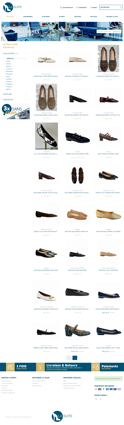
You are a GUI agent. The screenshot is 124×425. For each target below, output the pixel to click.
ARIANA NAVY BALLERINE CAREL (77, 162)
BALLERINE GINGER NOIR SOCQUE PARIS (77, 201)
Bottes (8, 61)
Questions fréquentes (8, 393)
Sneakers (9, 81)
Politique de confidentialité (72, 385)
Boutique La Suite (112, 16)
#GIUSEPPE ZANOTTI (46, 315)
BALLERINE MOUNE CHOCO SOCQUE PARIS (46, 201)
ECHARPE (62, 16)
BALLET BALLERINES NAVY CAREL (108, 356)
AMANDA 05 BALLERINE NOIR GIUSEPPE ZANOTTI (77, 317)
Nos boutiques (36, 385)
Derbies (8, 66)
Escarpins (9, 69)
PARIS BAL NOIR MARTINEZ (77, 279)
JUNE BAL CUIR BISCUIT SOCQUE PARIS (77, 76)
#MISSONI (46, 160)
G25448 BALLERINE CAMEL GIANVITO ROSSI (46, 123)
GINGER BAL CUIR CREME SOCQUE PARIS (46, 76)
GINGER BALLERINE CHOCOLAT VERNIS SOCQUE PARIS (108, 123)
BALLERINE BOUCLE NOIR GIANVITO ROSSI (77, 356)
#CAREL (77, 160)
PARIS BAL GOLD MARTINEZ (108, 279)
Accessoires (46, 16)
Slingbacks (9, 84)
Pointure (7, 94)
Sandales (9, 79)
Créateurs (77, 16)
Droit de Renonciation (70, 383)
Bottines (8, 63)
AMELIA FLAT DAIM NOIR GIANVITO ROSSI (46, 240)
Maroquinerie (27, 16)
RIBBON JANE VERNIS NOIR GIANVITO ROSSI (46, 356)
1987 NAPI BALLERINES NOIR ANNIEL (46, 279)
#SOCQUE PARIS (46, 74)
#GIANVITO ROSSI (108, 74)
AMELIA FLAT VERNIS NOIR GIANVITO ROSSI (108, 201)
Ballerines (10, 58)
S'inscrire (4, 388)
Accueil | (101, 31)
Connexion (4, 385)
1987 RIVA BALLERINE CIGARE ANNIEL (77, 240)
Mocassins (9, 74)
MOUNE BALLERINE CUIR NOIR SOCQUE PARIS (77, 123)
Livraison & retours (7, 383)
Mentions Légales (68, 388)
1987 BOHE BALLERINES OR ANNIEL (108, 240)
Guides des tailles (7, 390)
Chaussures (10, 16)
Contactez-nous (6, 381)
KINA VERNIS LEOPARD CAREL (108, 162)
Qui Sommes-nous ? (38, 381)
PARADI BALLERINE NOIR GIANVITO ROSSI (108, 317)
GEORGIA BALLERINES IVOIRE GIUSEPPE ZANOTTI (46, 317)
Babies (8, 89)
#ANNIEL (77, 237)
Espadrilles (9, 71)
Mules (8, 76)
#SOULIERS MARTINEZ (78, 276)
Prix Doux (93, 16)
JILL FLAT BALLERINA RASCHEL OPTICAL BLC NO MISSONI (46, 162)
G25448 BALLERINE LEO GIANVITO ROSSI (108, 76)
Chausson (9, 86)
